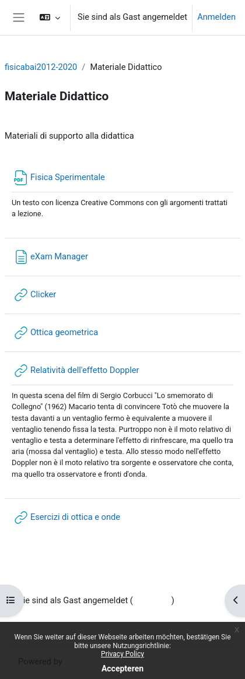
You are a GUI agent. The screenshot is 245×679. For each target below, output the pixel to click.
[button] (50, 17)
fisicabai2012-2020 (41, 67)
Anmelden (216, 17)
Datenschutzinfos (51, 615)
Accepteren (123, 668)
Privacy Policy (122, 654)
